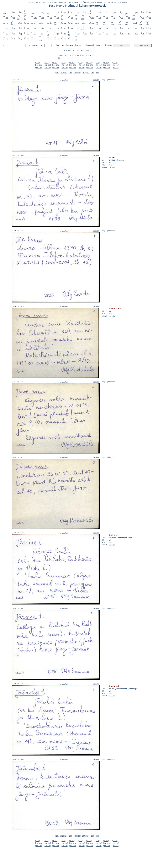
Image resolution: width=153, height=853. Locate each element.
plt (65, 28)
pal (21, 28)
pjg (58, 28)
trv (92, 34)
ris (143, 28)
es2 (78, 50)
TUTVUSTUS (32, 2)
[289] (92, 73)
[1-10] (37, 63)
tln (65, 34)
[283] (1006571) (18, 231)
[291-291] (115, 68)
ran (115, 28)
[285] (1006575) (18, 382)
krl (129, 18)
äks (72, 39)
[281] (57, 73)
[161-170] (89, 65)
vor (51, 39)
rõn (7, 34)
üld (76, 40)
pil (51, 28)
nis (136, 23)
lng (65, 23)
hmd (89, 13)
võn (58, 39)
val (129, 34)
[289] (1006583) (18, 684)
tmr (69, 35)
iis (106, 12)
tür (106, 34)
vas (143, 34)
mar (92, 23)
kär (28, 23)
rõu (14, 34)
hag (42, 12)
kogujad (60, 55)
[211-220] (47, 68)
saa (28, 34)
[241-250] (72, 68)
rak (107, 28)
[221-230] (55, 68)
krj (114, 18)
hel (65, 12)
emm (32, 13)
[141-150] (72, 65)
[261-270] (89, 68)
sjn (58, 34)
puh (82, 29)
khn (62, 19)
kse (133, 19)
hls (85, 12)
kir (72, 18)
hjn (72, 12)
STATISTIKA (52, 2)
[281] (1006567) (18, 80)
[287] (84, 73)
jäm (7, 18)
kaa (18, 19)
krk (122, 18)
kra (107, 18)
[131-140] (64, 65)
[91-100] (115, 63)
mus (119, 24)
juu (136, 12)
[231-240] (64, 68)
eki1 (65, 50)
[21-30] (55, 63)
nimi (4, 45)
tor (78, 34)
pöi (100, 28)
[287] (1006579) (18, 533)
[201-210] (38, 68)
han (48, 13)
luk (72, 23)
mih (97, 24)
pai (14, 28)
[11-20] (46, 63)
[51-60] (80, 63)
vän (65, 39)
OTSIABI (42, 2)
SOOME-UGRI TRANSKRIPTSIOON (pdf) (111, 2)
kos (100, 18)
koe (92, 18)
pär (92, 28)
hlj (78, 12)
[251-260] (81, 68)
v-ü (59, 58)
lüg (85, 23)
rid (136, 28)
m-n (83, 55)
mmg (104, 24)
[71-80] (97, 63)
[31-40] (63, 63)
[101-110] (38, 65)
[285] (75, 73)
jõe (143, 12)
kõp (11, 24)
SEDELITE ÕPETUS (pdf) (84, 2)
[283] (66, 73)
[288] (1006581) (18, 608)
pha (35, 28)
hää (100, 12)
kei (51, 18)
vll (28, 39)
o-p (87, 55)
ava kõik (112, 167)
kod (82, 19)
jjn (122, 12)
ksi (143, 18)
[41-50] (72, 63)
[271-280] (98, 68)
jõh (150, 12)
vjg (21, 39)
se (42, 34)
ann (14, 12)
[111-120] (47, 65)
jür (14, 18)
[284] (70, 73)
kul (150, 18)
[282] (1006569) (18, 155)
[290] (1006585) (18, 759)
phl (42, 28)
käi (21, 23)
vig (7, 39)
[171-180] (98, 65)
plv (72, 28)
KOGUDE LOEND (66, 2)
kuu (7, 23)
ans (21, 12)
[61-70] (89, 63)
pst (79, 28)
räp (21, 34)
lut (78, 23)
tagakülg (96, 80)
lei (42, 23)
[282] (62, 73)
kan (42, 18)
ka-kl (71, 55)
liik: (42, 45)
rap (122, 28)
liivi (55, 24)
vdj (150, 34)
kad (25, 19)
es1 (74, 50)
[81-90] (106, 63)
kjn (76, 19)
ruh (150, 28)
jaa (115, 12)
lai (34, 23)
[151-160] (81, 65)
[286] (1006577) (18, 457)
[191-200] (115, 65)
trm (85, 34)
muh (112, 24)
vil (14, 39)
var (136, 34)
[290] (97, 73)
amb (4, 13)
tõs (100, 34)
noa (140, 24)
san (35, 34)
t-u (95, 55)
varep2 (87, 50)
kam (35, 18)
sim (48, 35)
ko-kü (77, 55)
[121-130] (55, 65)
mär (126, 24)
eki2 (70, 50)
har (58, 12)
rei (129, 28)
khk (58, 18)
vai (122, 34)
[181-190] (106, 65)
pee (28, 28)
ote (7, 28)
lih (51, 23)
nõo (147, 24)
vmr (35, 39)
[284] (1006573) (18, 306)
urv (115, 34)
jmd (126, 13)
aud (25, 13)
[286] (79, 73)
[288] (88, 73)
